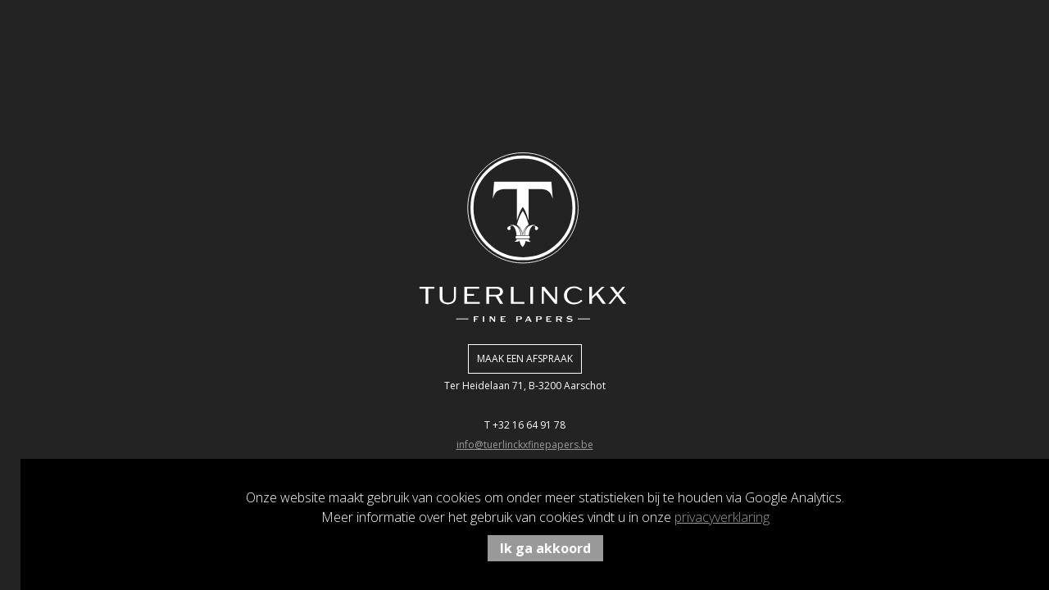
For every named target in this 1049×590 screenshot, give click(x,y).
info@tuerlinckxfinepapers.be (524, 445)
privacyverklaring (722, 517)
